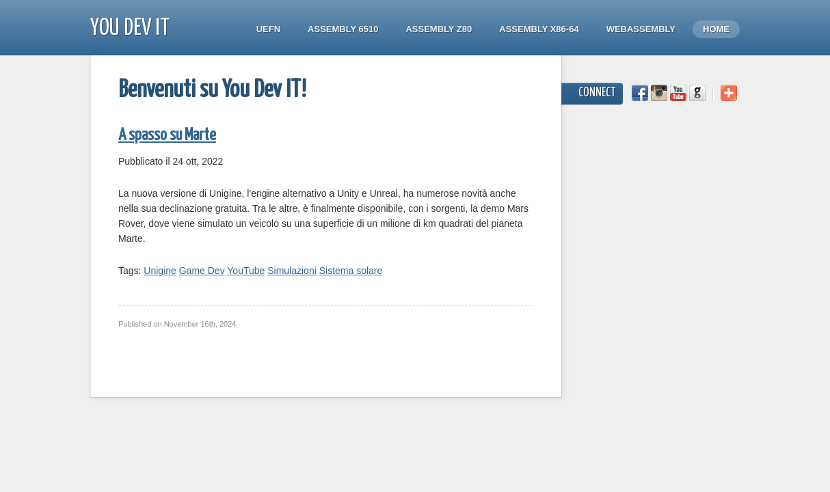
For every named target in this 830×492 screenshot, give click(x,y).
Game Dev (202, 270)
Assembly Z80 (438, 29)
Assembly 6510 (343, 29)
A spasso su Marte (167, 136)
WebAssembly (640, 29)
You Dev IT (130, 28)
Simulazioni (292, 270)
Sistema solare (351, 270)
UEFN (268, 29)
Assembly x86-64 (538, 29)
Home (716, 29)
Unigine (160, 270)
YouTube (246, 270)
